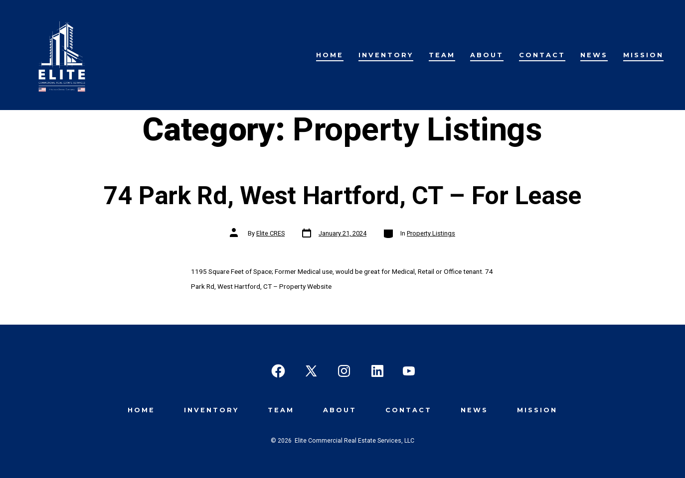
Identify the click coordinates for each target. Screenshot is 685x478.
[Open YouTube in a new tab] (409, 371)
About (487, 55)
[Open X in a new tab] (311, 371)
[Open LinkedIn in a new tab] (377, 371)
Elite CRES (270, 233)
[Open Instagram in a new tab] (344, 371)
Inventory (385, 55)
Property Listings (431, 233)
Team (442, 55)
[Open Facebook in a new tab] (278, 371)
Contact (542, 55)
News (594, 55)
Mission (643, 55)
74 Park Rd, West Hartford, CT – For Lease (342, 195)
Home (329, 55)
